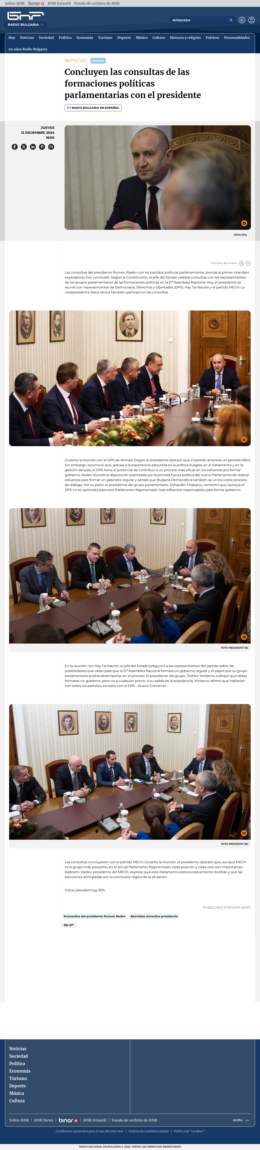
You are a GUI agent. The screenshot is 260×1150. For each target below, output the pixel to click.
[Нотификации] (242, 20)
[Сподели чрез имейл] (51, 146)
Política (17, 1063)
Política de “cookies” (189, 1132)
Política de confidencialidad (149, 1132)
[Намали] (248, 263)
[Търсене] (231, 20)
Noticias (17, 1048)
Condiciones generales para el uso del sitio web (89, 1132)
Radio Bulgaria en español (93, 108)
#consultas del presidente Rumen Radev (94, 916)
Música (16, 1093)
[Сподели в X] (23, 146)
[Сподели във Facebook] (14, 146)
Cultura (17, 1100)
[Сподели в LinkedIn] (33, 146)
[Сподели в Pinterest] (42, 146)
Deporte (17, 1085)
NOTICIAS (76, 60)
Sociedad (18, 1056)
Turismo (18, 1078)
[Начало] (25, 16)
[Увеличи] (241, 263)
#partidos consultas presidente (154, 916)
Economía (19, 1071)
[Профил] (251, 20)
